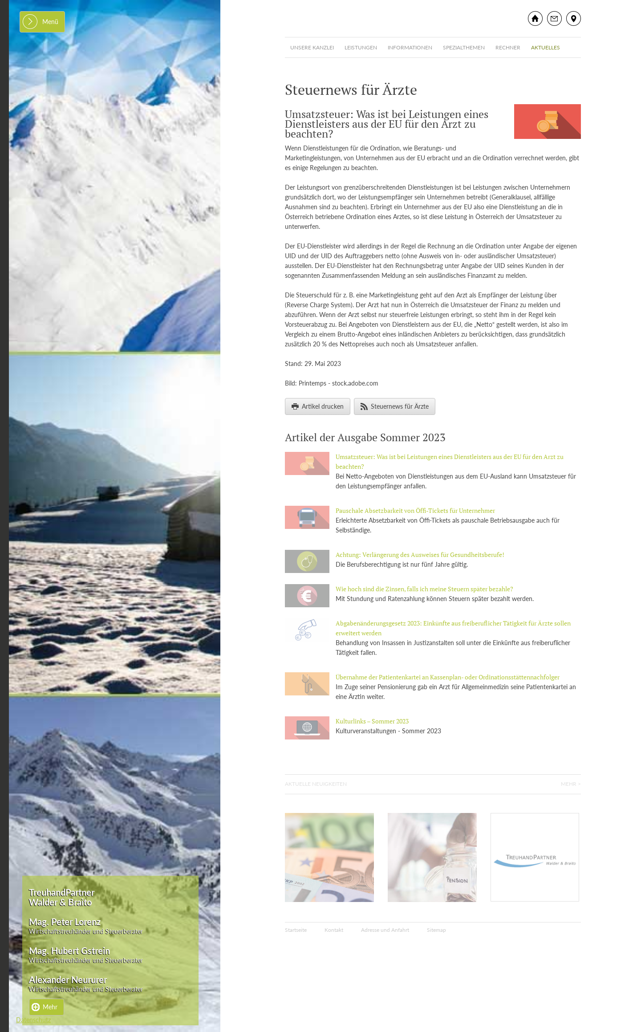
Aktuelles (545, 47)
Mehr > (571, 783)
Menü (50, 21)
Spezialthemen (464, 47)
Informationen (410, 47)
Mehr (50, 1007)
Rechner (507, 47)
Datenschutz (33, 1020)
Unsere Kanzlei (312, 47)
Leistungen (361, 47)
